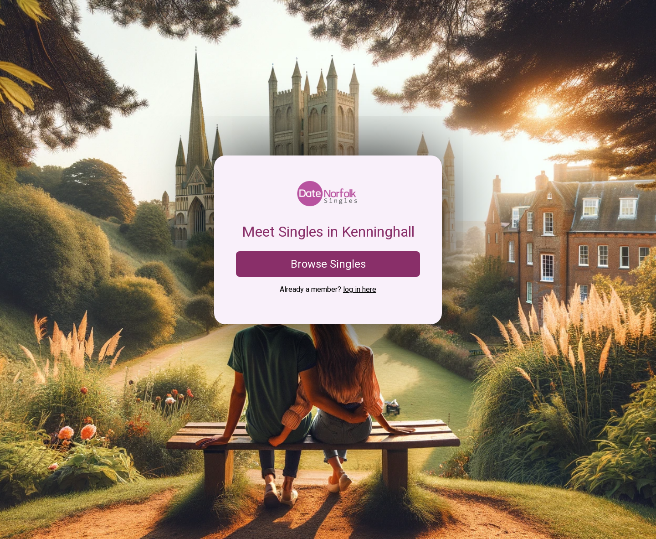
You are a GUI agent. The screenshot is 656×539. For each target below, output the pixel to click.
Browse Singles (328, 264)
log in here (359, 289)
